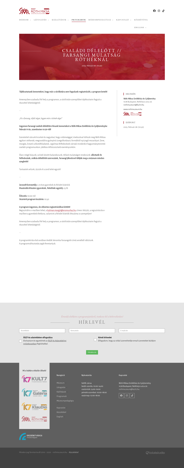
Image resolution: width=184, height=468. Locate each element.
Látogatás (41, 20)
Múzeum (25, 20)
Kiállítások (60, 20)
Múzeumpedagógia (101, 20)
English (140, 27)
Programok (79, 20)
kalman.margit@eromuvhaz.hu (61, 210)
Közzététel (141, 20)
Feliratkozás (92, 352)
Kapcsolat (124, 20)
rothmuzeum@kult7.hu (133, 105)
